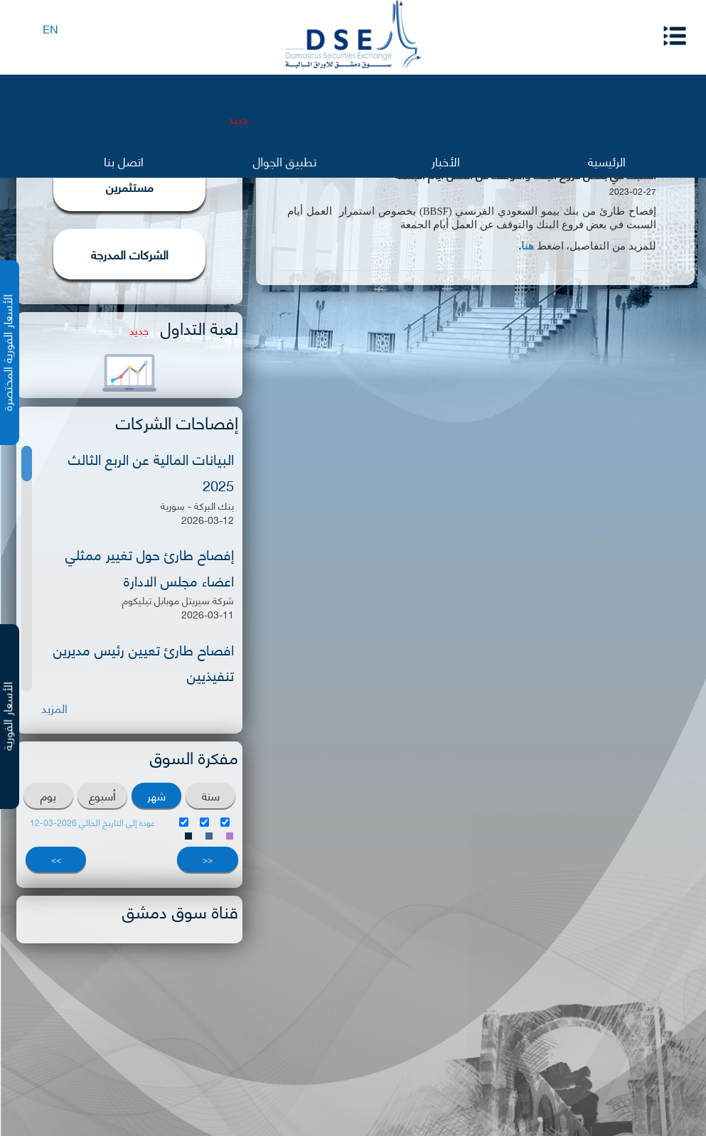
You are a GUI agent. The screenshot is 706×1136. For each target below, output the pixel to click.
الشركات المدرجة (130, 253)
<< (208, 859)
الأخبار (446, 160)
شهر (156, 795)
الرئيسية (607, 160)
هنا (527, 246)
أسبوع (102, 795)
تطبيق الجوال (285, 161)
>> (56, 859)
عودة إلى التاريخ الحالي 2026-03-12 (92, 822)
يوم (48, 795)
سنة (211, 795)
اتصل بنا (124, 160)
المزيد (54, 708)
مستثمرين (130, 186)
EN (50, 28)
